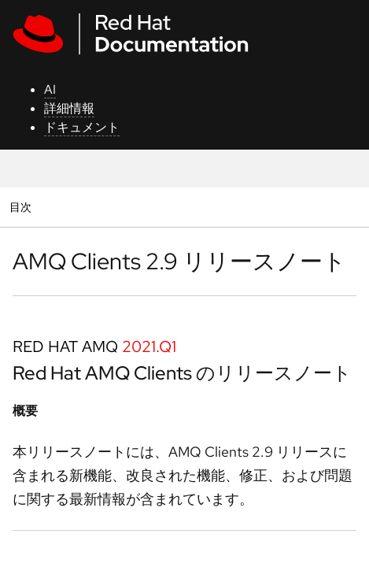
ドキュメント (82, 127)
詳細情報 (69, 108)
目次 (22, 206)
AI (50, 89)
